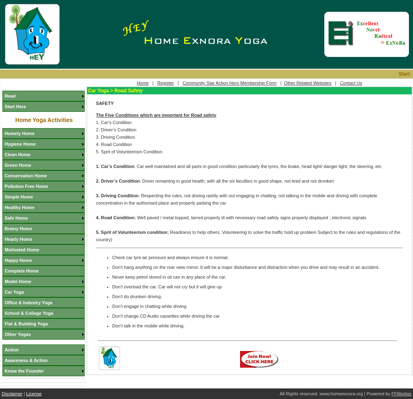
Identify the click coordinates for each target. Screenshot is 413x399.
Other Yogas (17, 334)
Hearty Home (18, 239)
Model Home (17, 281)
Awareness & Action (26, 360)
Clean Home (17, 154)
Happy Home (18, 260)
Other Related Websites (308, 83)
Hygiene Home (19, 144)
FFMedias (401, 393)
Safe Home (16, 218)
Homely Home (19, 133)
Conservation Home (25, 175)
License (34, 393)
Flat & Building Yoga (26, 323)
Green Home (17, 165)
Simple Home (18, 196)
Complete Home (21, 270)
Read (9, 96)
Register (165, 83)
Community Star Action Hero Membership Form (230, 83)
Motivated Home (21, 249)
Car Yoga (14, 292)
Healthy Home (19, 207)
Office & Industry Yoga (28, 302)
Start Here (15, 106)
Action (11, 349)
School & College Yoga (28, 313)
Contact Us (351, 83)
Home (143, 83)
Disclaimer (12, 393)
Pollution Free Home (26, 186)
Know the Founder (24, 370)
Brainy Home (18, 228)
